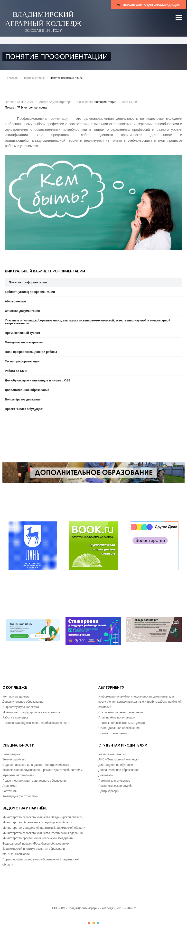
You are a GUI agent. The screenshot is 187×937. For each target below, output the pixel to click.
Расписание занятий (112, 754)
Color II (94, 923)
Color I (89, 923)
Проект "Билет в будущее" (24, 409)
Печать (10, 107)
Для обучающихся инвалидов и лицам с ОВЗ (37, 380)
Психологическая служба (115, 785)
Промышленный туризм (22, 333)
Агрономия (9, 785)
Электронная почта (32, 107)
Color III (98, 923)
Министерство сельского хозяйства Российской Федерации (42, 833)
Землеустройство (14, 759)
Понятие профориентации (28, 282)
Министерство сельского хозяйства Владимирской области (42, 817)
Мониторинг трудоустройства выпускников (31, 712)
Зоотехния (9, 791)
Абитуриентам (15, 301)
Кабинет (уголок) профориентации (30, 292)
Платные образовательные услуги (121, 723)
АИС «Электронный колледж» (118, 759)
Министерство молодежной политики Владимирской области (43, 827)
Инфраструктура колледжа (20, 707)
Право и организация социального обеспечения (34, 780)
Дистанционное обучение (115, 765)
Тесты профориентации (22, 361)
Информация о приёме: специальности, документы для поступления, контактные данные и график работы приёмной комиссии (140, 702)
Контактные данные (15, 696)
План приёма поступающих (117, 717)
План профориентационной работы (31, 352)
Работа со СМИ (16, 371)
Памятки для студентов (114, 780)
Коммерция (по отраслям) (19, 796)
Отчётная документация (22, 311)
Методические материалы (24, 342)
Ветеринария (11, 754)
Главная (12, 77)
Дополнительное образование (27, 390)
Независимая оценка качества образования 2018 (35, 723)
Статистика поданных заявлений (120, 712)
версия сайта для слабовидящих (148, 5)
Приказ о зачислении (112, 733)
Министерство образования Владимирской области (37, 822)
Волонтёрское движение (22, 399)
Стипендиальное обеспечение (119, 728)
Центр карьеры (108, 791)
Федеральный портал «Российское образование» (36, 843)
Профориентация (34, 77)
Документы (105, 775)
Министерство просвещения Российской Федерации (37, 838)
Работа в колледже (15, 717)
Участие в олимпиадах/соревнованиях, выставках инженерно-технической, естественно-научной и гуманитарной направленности (87, 322)
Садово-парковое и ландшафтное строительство (35, 765)
